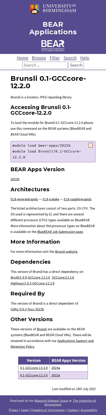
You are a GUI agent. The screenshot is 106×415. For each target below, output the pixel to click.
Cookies (72, 410)
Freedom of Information (48, 410)
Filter (55, 58)
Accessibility (89, 410)
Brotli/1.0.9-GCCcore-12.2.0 (30, 277)
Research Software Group (51, 401)
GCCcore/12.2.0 (63, 277)
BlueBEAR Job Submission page (60, 232)
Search (70, 58)
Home (22, 58)
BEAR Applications (53, 28)
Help (84, 58)
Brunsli (42, 329)
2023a (55, 375)
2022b (15, 179)
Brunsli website (66, 251)
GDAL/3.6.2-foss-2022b (27, 309)
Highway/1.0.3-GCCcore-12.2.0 (32, 283)
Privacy (13, 410)
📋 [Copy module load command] (90, 145)
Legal (25, 410)
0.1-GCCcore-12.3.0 (34, 375)
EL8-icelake (51, 199)
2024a (55, 368)
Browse (39, 58)
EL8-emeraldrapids (24, 199)
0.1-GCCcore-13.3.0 (34, 368)
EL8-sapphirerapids (78, 199)
